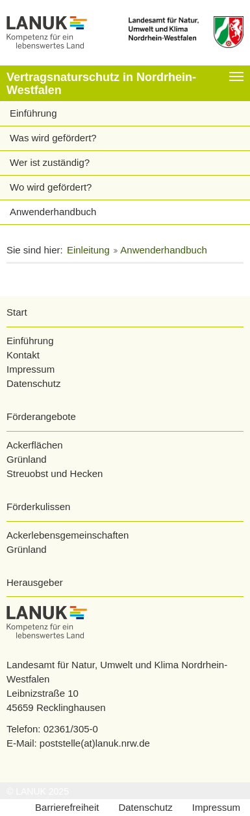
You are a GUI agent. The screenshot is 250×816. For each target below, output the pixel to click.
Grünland (26, 459)
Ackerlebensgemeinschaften (67, 535)
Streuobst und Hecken (54, 473)
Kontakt (23, 354)
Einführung (33, 113)
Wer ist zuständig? (50, 162)
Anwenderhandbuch (53, 211)
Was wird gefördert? (53, 137)
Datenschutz (33, 383)
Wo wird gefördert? (51, 186)
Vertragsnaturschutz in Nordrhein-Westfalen (101, 84)
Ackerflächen (34, 444)
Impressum (30, 369)
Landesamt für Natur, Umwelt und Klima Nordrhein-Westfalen (116, 671)
